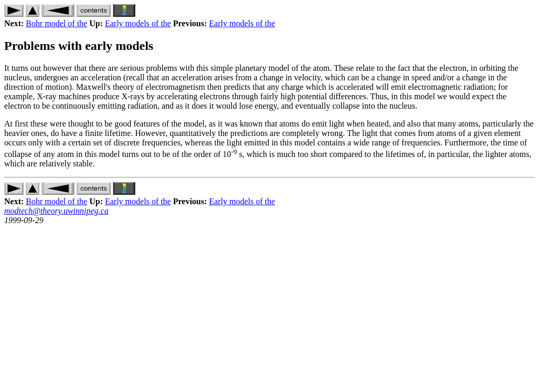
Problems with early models (78, 45)
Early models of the (138, 23)
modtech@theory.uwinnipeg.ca (56, 210)
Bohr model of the (56, 23)
